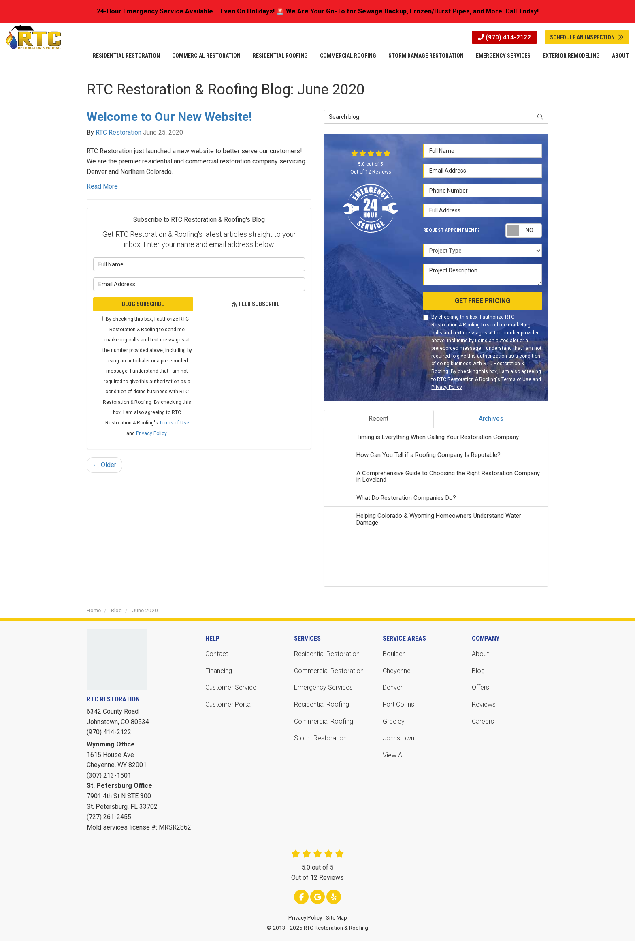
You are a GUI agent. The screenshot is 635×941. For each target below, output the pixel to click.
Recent (378, 418)
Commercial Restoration (329, 671)
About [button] (620, 55)
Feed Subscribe (255, 304)
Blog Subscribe (143, 304)
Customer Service (230, 687)
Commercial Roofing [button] (348, 55)
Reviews (484, 704)
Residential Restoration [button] (126, 55)
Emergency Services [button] (503, 55)
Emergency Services (323, 687)
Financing (218, 671)
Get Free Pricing (482, 300)
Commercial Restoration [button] (206, 55)
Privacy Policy (151, 433)
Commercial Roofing (323, 721)
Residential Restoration (327, 654)
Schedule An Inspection (587, 37)
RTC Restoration (118, 132)
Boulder (394, 654)
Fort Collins (398, 704)
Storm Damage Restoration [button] (426, 55)
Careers (483, 721)
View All (394, 755)
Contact (216, 654)
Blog (478, 671)
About (480, 654)
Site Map (336, 917)
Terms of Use (174, 423)
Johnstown (398, 738)
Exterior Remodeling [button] (571, 55)
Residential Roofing (321, 704)
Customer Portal (228, 704)
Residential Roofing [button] (280, 55)
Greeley (394, 721)
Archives (491, 418)
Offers (480, 687)
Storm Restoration (320, 738)
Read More (102, 186)
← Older (104, 465)
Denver (393, 687)
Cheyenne (397, 671)
